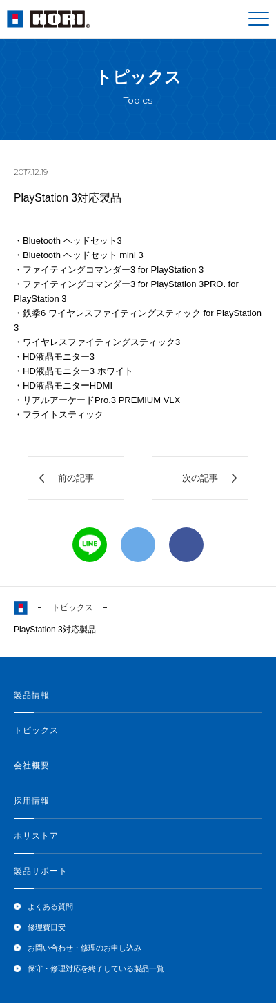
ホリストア (36, 836)
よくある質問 (50, 906)
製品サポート (41, 871)
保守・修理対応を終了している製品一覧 (96, 968)
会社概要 (32, 765)
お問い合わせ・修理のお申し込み (84, 948)
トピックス (72, 607)
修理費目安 (47, 927)
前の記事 (76, 478)
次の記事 (200, 478)
